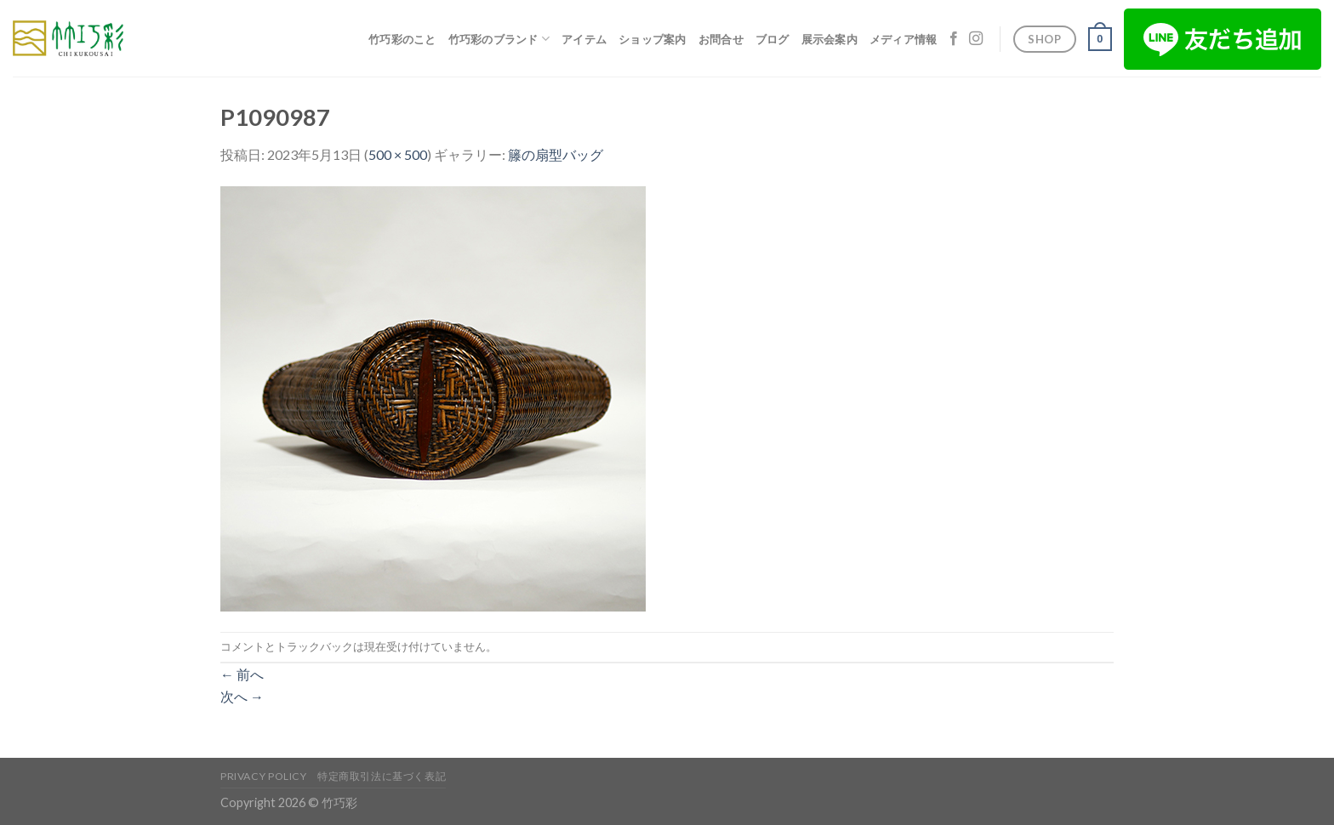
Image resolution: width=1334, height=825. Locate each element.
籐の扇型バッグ (555, 154)
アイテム (584, 39)
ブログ (772, 39)
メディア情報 (903, 39)
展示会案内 (829, 39)
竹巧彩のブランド (499, 39)
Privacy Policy (263, 776)
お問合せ (721, 39)
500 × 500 (397, 154)
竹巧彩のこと (402, 39)
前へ (242, 674)
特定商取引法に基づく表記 (381, 776)
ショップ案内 (653, 39)
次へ (242, 696)
